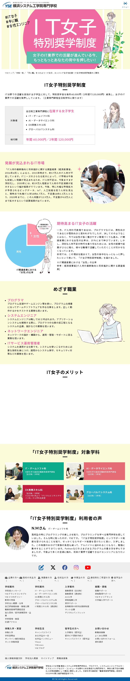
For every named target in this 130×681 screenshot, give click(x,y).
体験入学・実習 (13, 628)
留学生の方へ (72, 628)
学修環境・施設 (12, 619)
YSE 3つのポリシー (13, 597)
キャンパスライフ (43, 632)
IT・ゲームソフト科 (44, 591)
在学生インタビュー (44, 639)
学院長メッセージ (13, 591)
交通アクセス (11, 622)
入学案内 (69, 586)
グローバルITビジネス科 (46, 603)
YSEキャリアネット (104, 597)
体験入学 (9, 632)
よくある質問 (101, 635)
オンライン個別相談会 (15, 639)
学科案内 (39, 586)
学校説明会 (10, 635)
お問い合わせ (102, 628)
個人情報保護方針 (13, 658)
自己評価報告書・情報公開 (17, 606)
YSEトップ (9, 73)
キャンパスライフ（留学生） (78, 639)
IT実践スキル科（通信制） (47, 606)
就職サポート (101, 591)
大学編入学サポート (104, 600)
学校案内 (9, 586)
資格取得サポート (103, 594)
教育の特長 (10, 600)
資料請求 (99, 642)
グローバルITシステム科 (46, 600)
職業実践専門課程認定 (15, 609)
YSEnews (39, 645)
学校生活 (39, 628)
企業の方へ (12, 577)
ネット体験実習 (12, 642)
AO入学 (68, 597)
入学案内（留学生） (74, 632)
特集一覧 (20, 73)
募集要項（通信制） (74, 594)
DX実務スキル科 (42, 597)
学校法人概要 (31, 658)
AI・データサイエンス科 (46, 594)
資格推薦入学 (71, 600)
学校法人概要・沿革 (14, 603)
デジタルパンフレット (75, 612)
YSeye (38, 642)
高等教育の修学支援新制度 (77, 606)
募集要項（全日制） (74, 591)
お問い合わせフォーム (105, 639)
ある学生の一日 (42, 635)
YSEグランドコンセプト (16, 594)
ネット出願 (70, 609)
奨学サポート (71, 603)
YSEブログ (40, 648)
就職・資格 (101, 586)
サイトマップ (47, 658)
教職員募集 (100, 632)
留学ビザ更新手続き (74, 635)
